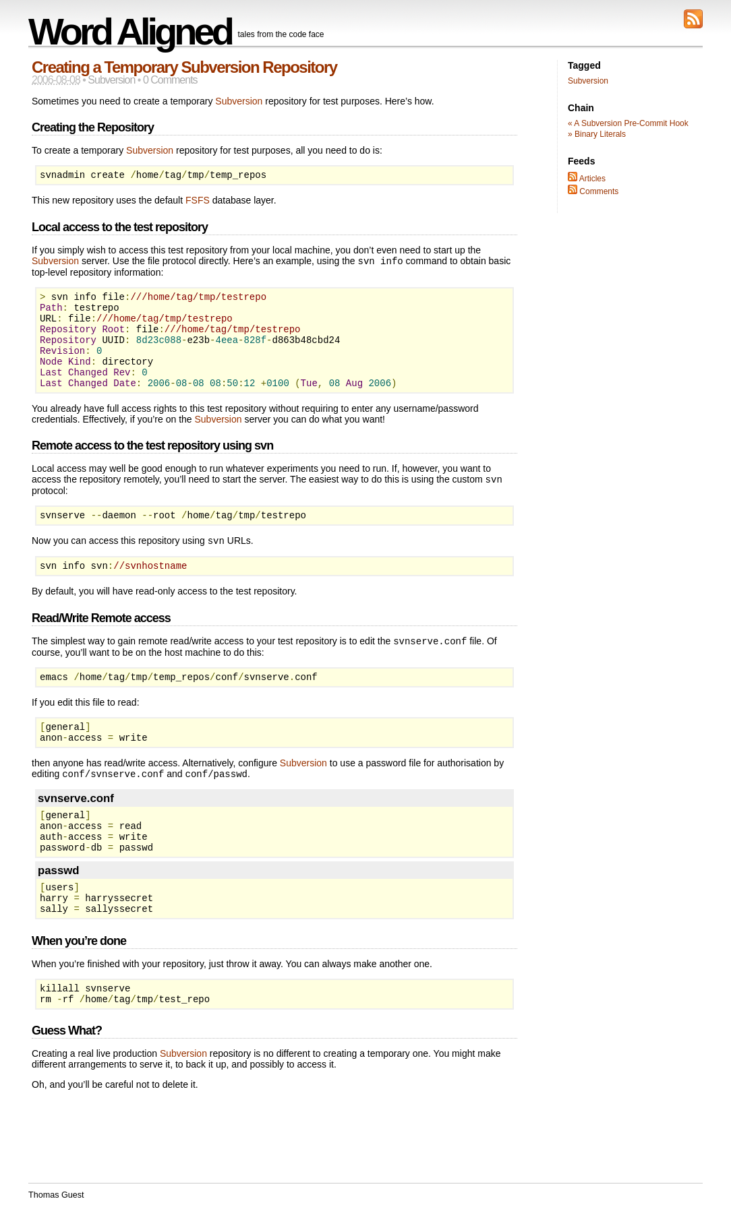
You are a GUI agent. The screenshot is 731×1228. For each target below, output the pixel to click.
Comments (593, 191)
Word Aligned (129, 31)
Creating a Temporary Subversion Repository (184, 67)
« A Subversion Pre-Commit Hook (628, 123)
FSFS (197, 202)
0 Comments (170, 80)
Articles (587, 178)
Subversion (111, 80)
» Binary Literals (597, 134)
